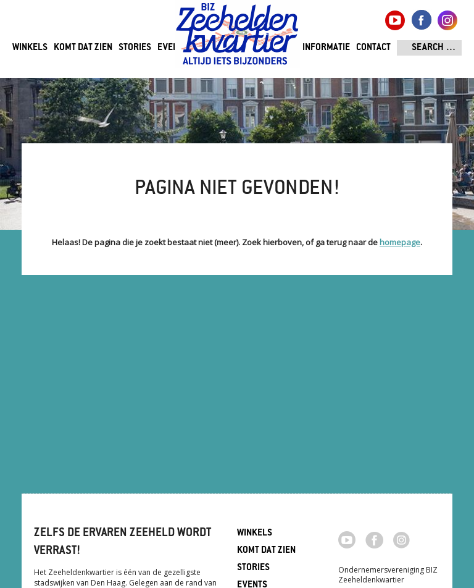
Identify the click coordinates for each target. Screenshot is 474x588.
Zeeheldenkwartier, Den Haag (237, 38)
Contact (373, 47)
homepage (400, 242)
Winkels (30, 47)
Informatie (326, 47)
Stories (134, 47)
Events (172, 47)
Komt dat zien (83, 47)
